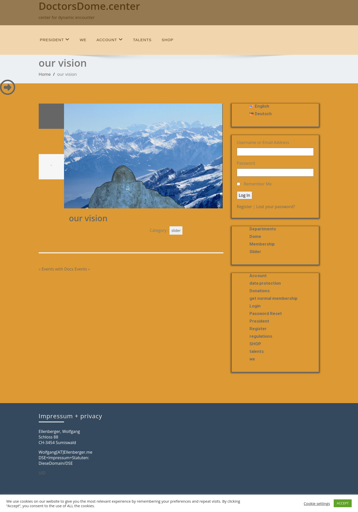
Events (81, 269)
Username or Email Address (263, 142)
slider (176, 230)
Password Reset (265, 313)
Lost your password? (275, 206)
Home (45, 74)
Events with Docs (58, 269)
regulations (260, 336)
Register (244, 206)
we (83, 40)
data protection (265, 283)
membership (262, 244)
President (55, 39)
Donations (259, 290)
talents (142, 40)
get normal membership (273, 298)
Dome (255, 236)
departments (262, 228)
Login (255, 305)
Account (110, 39)
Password (246, 163)
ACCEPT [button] (343, 503)
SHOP (168, 40)
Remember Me (258, 184)
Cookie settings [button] (317, 503)
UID (42, 473)
